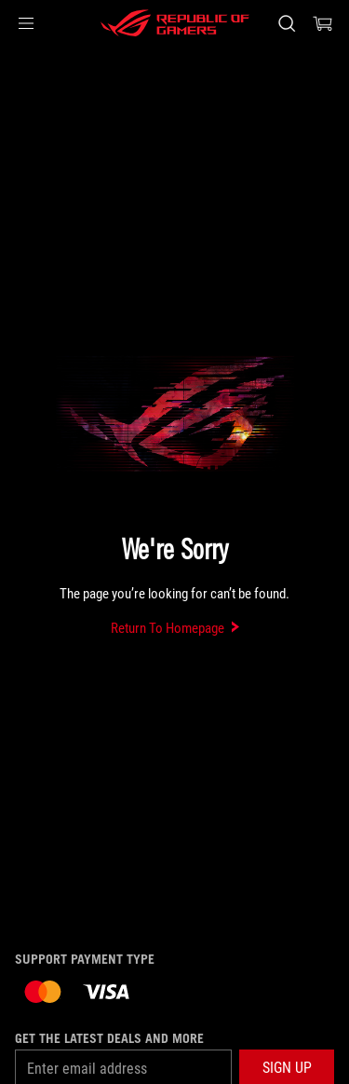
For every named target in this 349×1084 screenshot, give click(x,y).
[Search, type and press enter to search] (286, 23)
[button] (26, 23)
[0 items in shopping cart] (323, 23)
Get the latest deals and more (109, 1038)
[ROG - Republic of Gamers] (175, 23)
